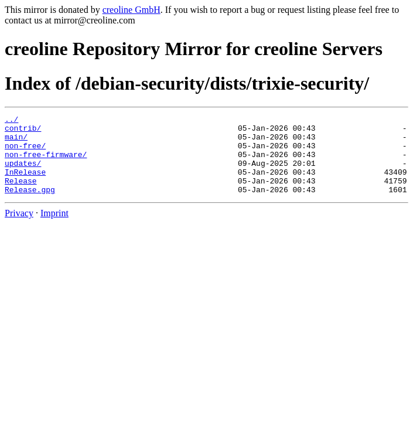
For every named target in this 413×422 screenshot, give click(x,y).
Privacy (19, 229)
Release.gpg (30, 205)
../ (11, 120)
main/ (16, 142)
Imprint (54, 229)
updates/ (23, 173)
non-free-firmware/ (46, 163)
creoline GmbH (132, 10)
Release (21, 194)
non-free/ (25, 152)
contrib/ (23, 131)
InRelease (25, 184)
